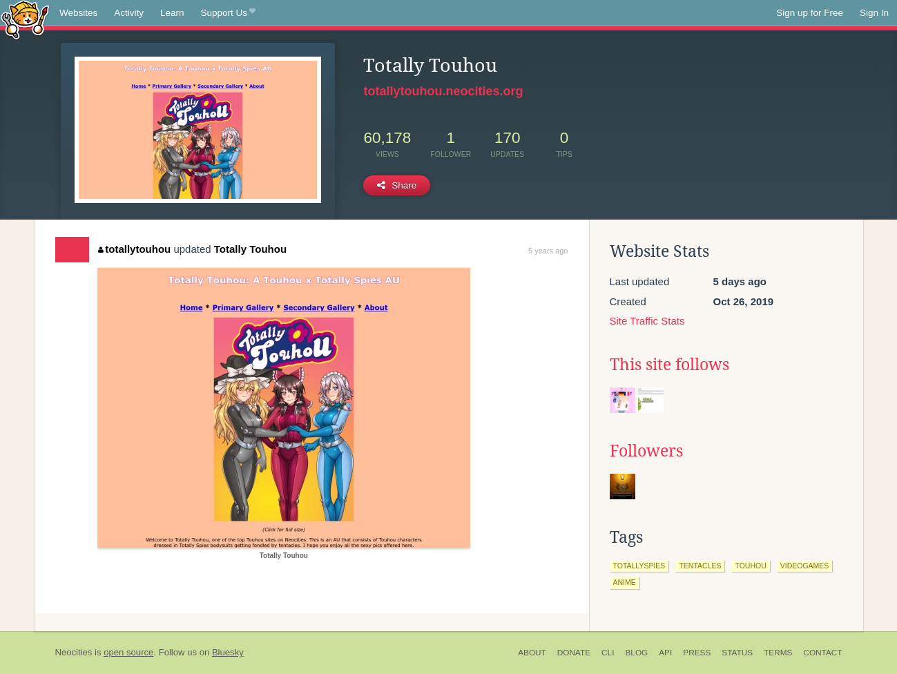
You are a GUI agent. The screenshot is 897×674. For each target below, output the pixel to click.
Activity (129, 13)
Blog (636, 652)
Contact (822, 652)
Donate (573, 652)
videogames (804, 565)
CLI (607, 652)
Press (697, 652)
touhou (750, 565)
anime (624, 582)
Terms (778, 652)
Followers (646, 451)
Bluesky (228, 652)
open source (128, 652)
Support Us (228, 13)
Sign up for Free (809, 13)
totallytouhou (134, 249)
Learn (172, 13)
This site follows (669, 365)
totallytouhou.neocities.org (443, 91)
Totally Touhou (250, 249)
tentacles (700, 565)
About (532, 652)
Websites (78, 13)
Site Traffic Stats (647, 321)
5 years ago (548, 251)
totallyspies (639, 565)
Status (737, 652)
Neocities (74, 652)
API (665, 652)
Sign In (874, 13)
